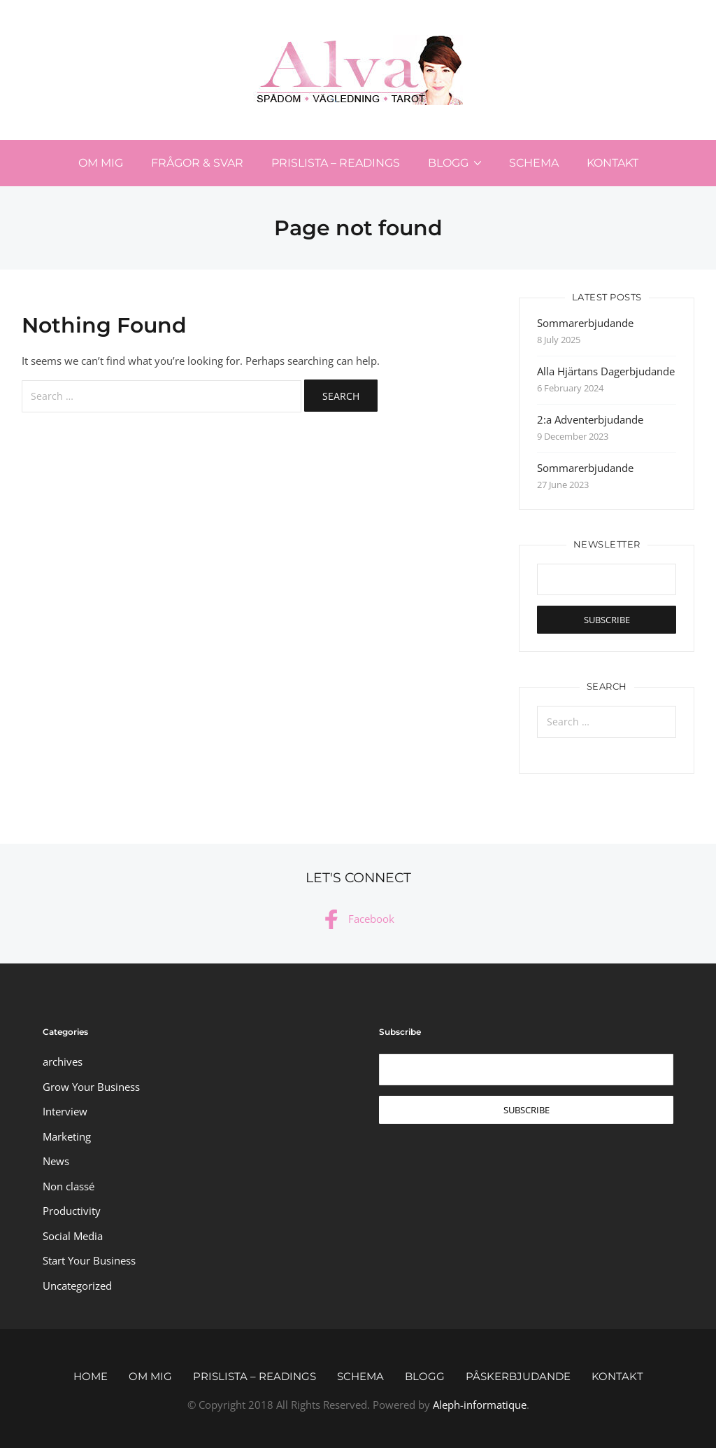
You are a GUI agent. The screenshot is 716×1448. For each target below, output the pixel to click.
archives (63, 1061)
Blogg (448, 162)
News (56, 1161)
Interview (65, 1111)
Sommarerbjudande (585, 323)
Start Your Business (89, 1260)
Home (90, 1376)
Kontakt (612, 162)
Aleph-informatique (480, 1405)
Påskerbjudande (518, 1376)
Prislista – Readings (335, 162)
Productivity (72, 1211)
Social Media (73, 1236)
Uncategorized (77, 1286)
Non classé (68, 1186)
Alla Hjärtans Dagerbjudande (606, 371)
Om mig (100, 162)
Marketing (67, 1136)
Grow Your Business (91, 1087)
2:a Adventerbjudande (590, 419)
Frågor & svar (197, 162)
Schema (534, 162)
